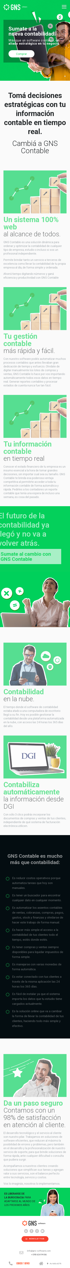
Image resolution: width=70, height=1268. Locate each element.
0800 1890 (23, 1263)
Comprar (21, 54)
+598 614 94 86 (39, 1254)
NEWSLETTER (33, 1239)
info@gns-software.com (39, 1250)
